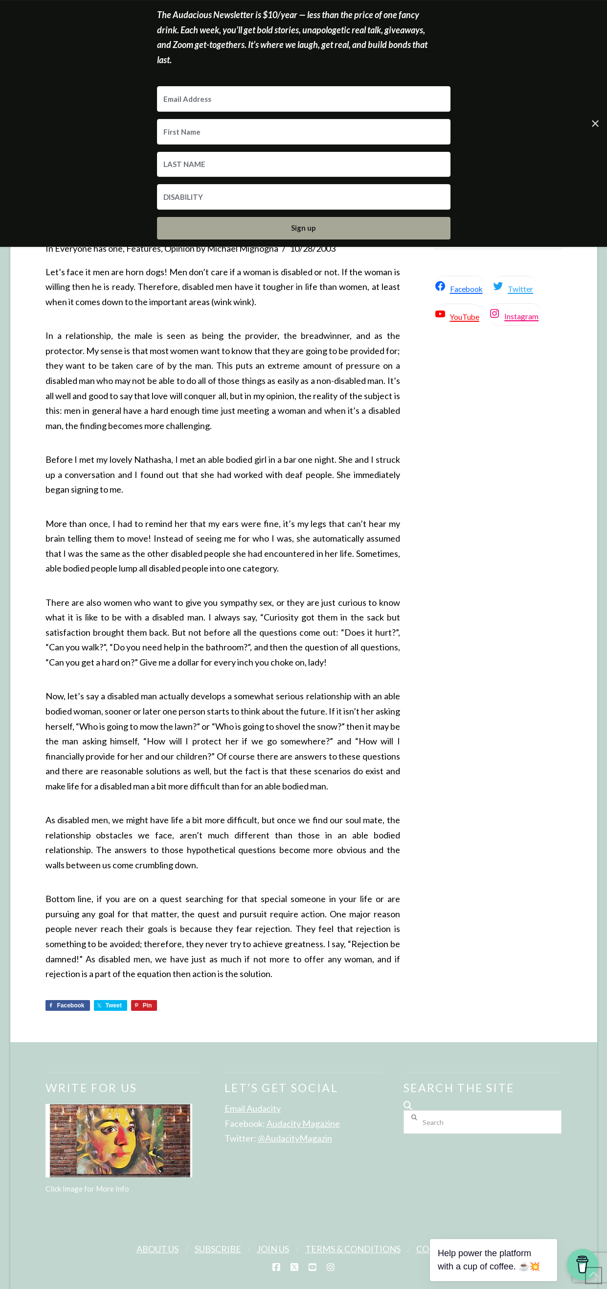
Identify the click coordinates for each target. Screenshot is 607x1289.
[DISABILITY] (303, 197)
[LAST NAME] (303, 164)
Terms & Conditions (353, 1248)
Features (143, 248)
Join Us (273, 1248)
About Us (157, 1248)
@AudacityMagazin (295, 1138)
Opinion (179, 248)
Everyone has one (89, 248)
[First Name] (303, 131)
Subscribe (218, 1248)
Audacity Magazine (303, 1123)
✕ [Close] (595, 123)
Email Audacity (253, 1108)
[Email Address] (303, 99)
